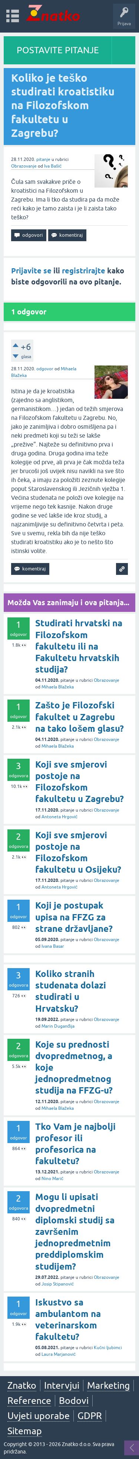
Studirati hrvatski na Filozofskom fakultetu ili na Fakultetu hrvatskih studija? (78, 646)
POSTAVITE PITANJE (58, 50)
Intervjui (61, 1385)
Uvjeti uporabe (38, 1416)
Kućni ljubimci (108, 1347)
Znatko (21, 1385)
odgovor (44, 368)
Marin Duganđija (58, 1026)
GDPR (89, 1416)
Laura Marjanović (59, 1354)
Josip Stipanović (58, 1284)
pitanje (43, 159)
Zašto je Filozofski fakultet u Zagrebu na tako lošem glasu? (79, 717)
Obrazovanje (24, 166)
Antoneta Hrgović (59, 816)
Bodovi (74, 1400)
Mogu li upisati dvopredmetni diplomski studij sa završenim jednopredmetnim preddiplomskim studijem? (75, 1231)
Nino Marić (52, 1178)
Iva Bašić (53, 166)
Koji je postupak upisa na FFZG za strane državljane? (74, 917)
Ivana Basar (53, 946)
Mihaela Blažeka (58, 687)
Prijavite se (31, 270)
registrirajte (83, 270)
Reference (29, 1400)
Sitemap (24, 1431)
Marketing (108, 1385)
